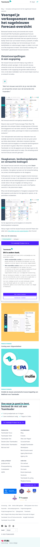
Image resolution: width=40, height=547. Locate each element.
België (34, 284)
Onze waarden (25, 466)
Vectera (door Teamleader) (9, 444)
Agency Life (24, 456)
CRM (9, 505)
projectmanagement (26, 508)
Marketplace (24, 447)
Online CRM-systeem (17, 505)
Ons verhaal (24, 463)
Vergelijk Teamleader (27, 444)
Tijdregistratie (19, 511)
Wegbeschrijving (26, 481)
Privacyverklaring (6, 466)
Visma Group (4, 543)
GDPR (3, 472)
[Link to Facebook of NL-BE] (2, 526)
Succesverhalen (25, 442)
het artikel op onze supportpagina (18, 231)
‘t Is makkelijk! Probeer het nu (20, 243)
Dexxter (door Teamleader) (9, 442)
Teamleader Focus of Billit (8, 520)
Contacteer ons (29, 485)
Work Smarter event (27, 450)
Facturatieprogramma (13, 508)
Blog (2, 9)
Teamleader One (6, 439)
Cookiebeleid (5, 469)
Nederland (7, 286)
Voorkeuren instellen (20, 297)
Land (2, 530)
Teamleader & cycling (27, 478)
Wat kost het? (5, 447)
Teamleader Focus (6, 433)
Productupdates (7, 239)
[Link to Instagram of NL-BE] (9, 526)
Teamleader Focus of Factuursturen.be (11, 517)
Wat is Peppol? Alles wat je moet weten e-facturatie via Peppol (17, 514)
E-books (23, 436)
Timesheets (27, 511)
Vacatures (24, 475)
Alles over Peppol (26, 439)
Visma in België (13, 543)
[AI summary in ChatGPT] (13, 526)
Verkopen (16, 239)
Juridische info (5, 463)
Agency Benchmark (26, 453)
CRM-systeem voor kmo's (31, 505)
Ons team (23, 469)
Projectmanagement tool (7, 511)
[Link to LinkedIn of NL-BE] (6, 526)
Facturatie (3, 508)
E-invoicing (4, 505)
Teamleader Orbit (6, 436)
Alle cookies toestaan (20, 294)
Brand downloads (26, 472)
